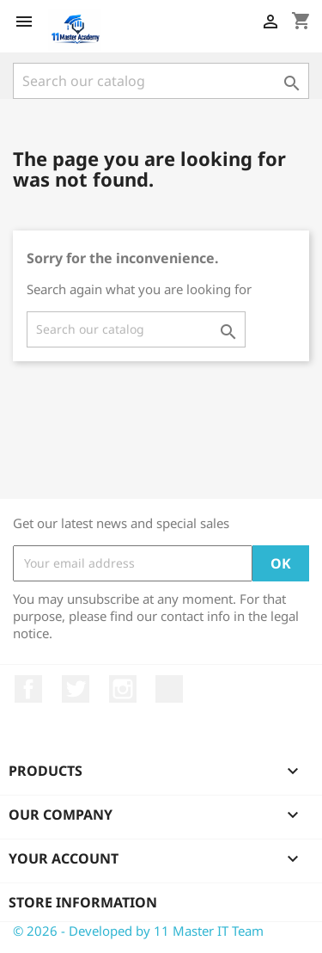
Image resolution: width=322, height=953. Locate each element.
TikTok (169, 689)
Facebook (28, 689)
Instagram (123, 689)
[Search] (161, 81)
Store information (83, 902)
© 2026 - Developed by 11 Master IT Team (138, 930)
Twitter (75, 689)
